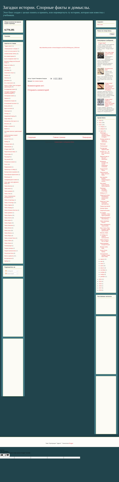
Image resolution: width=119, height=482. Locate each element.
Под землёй (7, 159)
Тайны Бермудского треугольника (105, 225)
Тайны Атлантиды (9, 202)
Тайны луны (7, 230)
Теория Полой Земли (103, 169)
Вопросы (6, 67)
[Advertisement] (11, 307)
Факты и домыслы (9, 256)
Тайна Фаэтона (8, 186)
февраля (102, 128)
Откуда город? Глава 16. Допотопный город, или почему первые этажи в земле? (109, 103)
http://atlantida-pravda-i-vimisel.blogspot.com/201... (105, 179)
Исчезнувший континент (10, 103)
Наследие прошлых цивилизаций (13, 131)
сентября (103, 270)
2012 (100, 124)
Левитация (7, 111)
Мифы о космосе (8, 126)
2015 (100, 283)
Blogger (71, 443)
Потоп (6, 164)
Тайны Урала (7, 243)
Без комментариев (38, 81)
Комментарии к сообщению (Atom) (64, 142)
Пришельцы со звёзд (9, 169)
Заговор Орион (104, 208)
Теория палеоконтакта (10, 250)
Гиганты (6, 75)
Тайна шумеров (8, 191)
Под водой (7, 156)
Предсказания (8, 167)
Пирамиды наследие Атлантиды (103, 190)
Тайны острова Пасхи (10, 238)
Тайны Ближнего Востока (10, 210)
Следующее (32, 137)
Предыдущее (87, 137)
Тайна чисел (7, 188)
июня (101, 263)
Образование (7, 146)
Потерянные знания (9, 162)
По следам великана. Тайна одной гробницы (105, 214)
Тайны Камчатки (8, 225)
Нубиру (6, 141)
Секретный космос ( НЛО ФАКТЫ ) (105, 218)
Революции (7, 177)
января (102, 126)
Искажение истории (9, 101)
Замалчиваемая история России (105, 244)
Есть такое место (8, 83)
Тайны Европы (8, 215)
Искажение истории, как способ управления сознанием (104, 164)
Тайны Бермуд (8, 207)
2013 (100, 279)
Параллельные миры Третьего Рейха (104, 174)
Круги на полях (8, 108)
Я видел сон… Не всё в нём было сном (105, 153)
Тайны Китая (7, 228)
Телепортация (8, 245)
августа (102, 268)
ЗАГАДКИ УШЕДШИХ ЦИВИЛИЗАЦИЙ (9, 92)
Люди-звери (7, 118)
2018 (100, 290)
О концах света (8, 144)
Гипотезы (6, 78)
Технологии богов (8, 253)
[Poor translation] (7, 455)
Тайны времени (8, 212)
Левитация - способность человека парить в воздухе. (105, 135)
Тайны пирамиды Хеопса (104, 221)
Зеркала (6, 98)
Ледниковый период (9, 116)
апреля (102, 259)
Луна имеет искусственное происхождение (105, 185)
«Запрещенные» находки (10, 48)
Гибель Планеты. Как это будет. (104, 240)
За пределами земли (9, 89)
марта (102, 131)
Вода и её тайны (8, 65)
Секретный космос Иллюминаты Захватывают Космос (105, 197)
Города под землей (105, 206)
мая (101, 261)
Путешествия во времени (11, 172)
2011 (100, 122)
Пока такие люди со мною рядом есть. (109, 54)
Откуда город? (8, 149)
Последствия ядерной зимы (104, 149)
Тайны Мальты (8, 233)
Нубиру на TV (103, 193)
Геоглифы (6, 70)
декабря (102, 276)
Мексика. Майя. (104, 232)
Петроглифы (7, 154)
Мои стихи (100, 24)
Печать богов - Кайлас (104, 251)
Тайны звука (7, 220)
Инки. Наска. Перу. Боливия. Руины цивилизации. (105, 229)
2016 (100, 285)
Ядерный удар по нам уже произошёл (104, 158)
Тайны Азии (7, 193)
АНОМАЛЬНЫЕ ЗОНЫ (10, 53)
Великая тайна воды (104, 247)
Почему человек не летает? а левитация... (105, 140)
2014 (100, 281)
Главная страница (59, 137)
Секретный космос (105, 210)
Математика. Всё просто (10, 121)
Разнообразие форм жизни (11, 174)
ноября (102, 274)
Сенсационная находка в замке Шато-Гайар (105, 255)
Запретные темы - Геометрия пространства (104, 203)
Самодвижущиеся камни (10, 179)
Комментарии (9, 273)
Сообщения (9, 271)
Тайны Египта (7, 217)
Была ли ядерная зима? (10, 58)
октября (102, 272)
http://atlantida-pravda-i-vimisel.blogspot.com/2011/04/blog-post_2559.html (59, 47)
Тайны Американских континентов (9, 197)
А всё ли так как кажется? (11, 51)
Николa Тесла (8, 139)
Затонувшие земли (9, 95)
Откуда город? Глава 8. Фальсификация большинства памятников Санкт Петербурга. (109, 87)
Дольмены (7, 80)
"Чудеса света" (8, 46)
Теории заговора (8, 248)
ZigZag (6, 261)
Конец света (7, 106)
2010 (100, 120)
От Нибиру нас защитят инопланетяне (104, 236)
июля (101, 265)
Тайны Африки (8, 205)
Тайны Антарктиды (9, 200)
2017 (100, 288)
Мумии (6, 128)
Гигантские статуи (9, 72)
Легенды (6, 113)
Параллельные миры (9, 151)
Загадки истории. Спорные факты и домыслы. (46, 7)
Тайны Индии (7, 223)
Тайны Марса (7, 235)
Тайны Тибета (8, 240)
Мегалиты (6, 123)
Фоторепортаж (8, 258)
